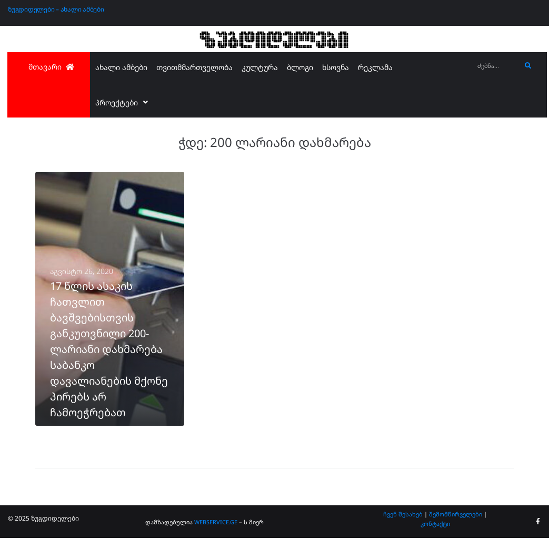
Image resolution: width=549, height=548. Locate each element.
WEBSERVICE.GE (216, 531)
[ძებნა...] (496, 66)
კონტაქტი (435, 533)
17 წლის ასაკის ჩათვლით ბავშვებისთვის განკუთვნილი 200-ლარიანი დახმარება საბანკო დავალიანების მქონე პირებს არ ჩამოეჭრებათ (109, 358)
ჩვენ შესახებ (403, 523)
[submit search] (528, 66)
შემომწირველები (455, 523)
